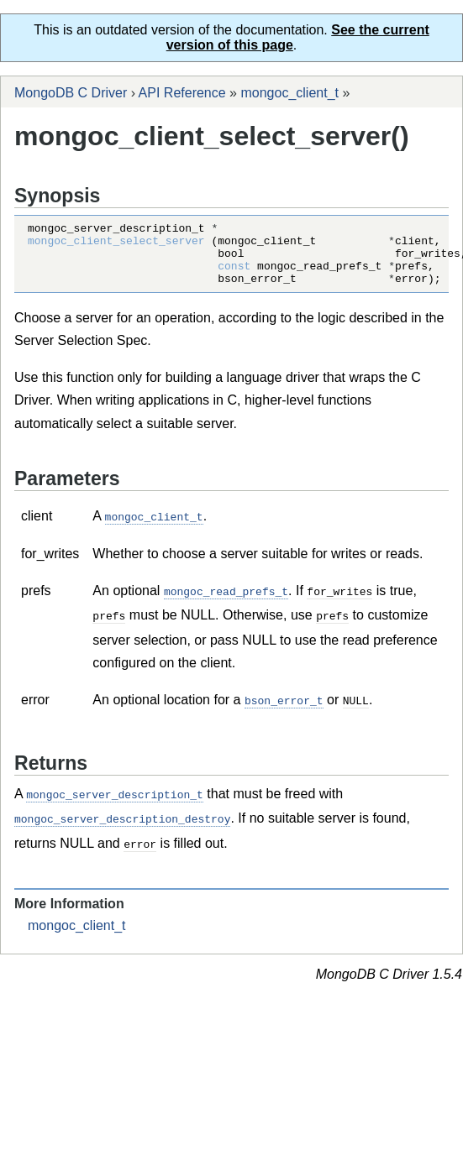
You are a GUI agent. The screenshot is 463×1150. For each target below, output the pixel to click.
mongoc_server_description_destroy (122, 826)
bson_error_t (284, 710)
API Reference (182, 93)
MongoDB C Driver (70, 93)
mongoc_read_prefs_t (226, 602)
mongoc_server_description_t (114, 803)
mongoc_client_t (289, 93)
